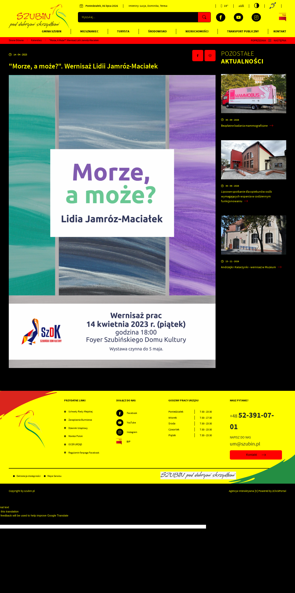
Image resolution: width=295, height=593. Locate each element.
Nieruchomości (197, 31)
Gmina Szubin (51, 31)
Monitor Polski (75, 436)
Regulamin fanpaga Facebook (83, 452)
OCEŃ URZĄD (75, 444)
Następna (280, 40)
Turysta (123, 31)
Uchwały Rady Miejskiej (80, 411)
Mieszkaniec (89, 31)
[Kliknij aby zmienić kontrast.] (256, 5)
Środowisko (157, 31)
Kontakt (279, 31)
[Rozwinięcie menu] (90, 401)
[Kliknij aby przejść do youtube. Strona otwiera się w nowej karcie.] (238, 17)
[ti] (256, 491)
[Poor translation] (12, 521)
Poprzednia (258, 40)
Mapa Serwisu (54, 476)
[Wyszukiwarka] (144, 17)
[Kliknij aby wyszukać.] (204, 17)
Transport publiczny (243, 31)
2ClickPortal (279, 491)
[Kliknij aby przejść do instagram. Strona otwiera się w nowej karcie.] (256, 17)
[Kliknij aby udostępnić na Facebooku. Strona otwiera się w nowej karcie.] (197, 55)
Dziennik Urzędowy (78, 428)
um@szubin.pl (245, 443)
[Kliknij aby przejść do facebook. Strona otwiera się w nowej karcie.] (220, 17)
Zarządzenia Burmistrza (80, 419)
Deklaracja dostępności (29, 476)
